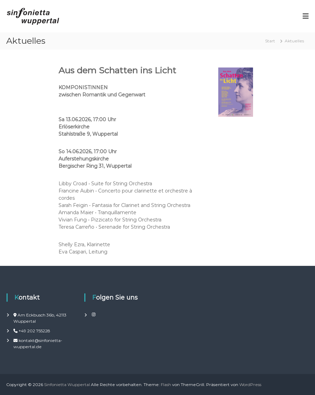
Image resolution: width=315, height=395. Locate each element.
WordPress (250, 384)
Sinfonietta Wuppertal (67, 384)
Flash (166, 384)
